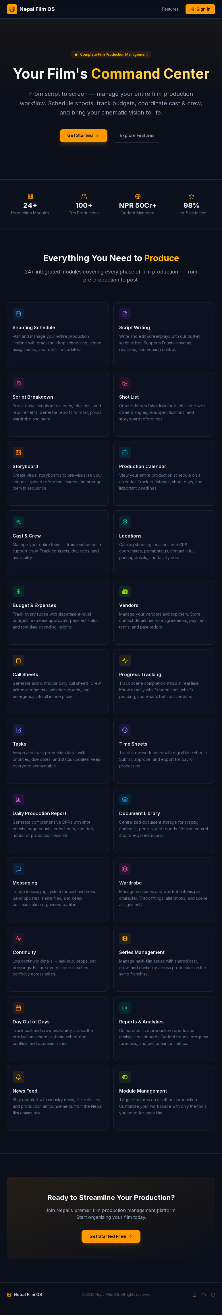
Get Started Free (111, 1244)
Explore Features (139, 136)
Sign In (200, 9)
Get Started (81, 136)
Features (170, 9)
